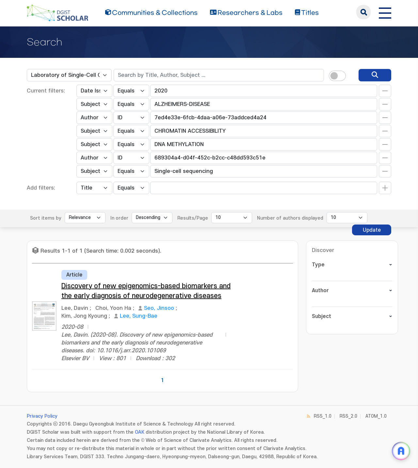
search (363, 12)
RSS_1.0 (322, 416)
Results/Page (192, 218)
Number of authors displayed (290, 218)
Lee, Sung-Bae (138, 316)
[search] (375, 75)
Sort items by (45, 218)
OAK (139, 432)
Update (372, 230)
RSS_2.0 (348, 416)
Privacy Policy (42, 416)
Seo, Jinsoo (159, 308)
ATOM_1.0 (376, 416)
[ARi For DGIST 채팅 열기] (401, 451)
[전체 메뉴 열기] (385, 12)
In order (119, 218)
